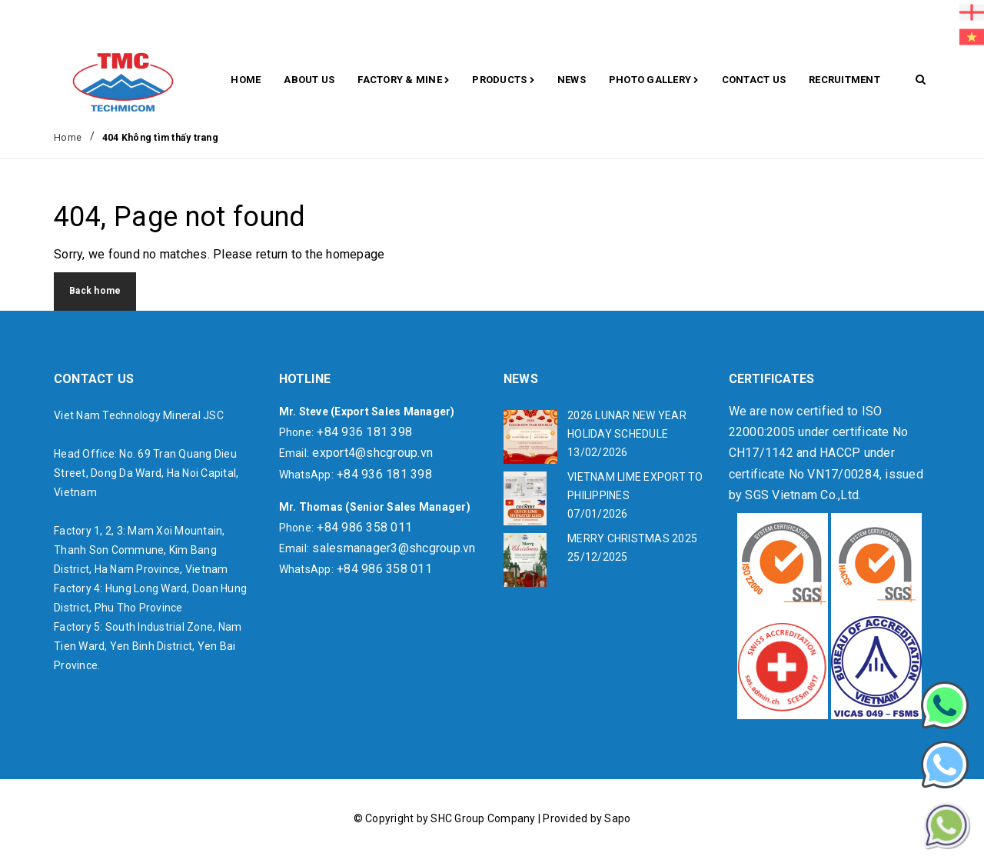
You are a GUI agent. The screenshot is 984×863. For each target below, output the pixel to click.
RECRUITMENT (844, 79)
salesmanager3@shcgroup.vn (393, 548)
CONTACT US (754, 79)
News (571, 79)
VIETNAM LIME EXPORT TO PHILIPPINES (635, 486)
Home (246, 79)
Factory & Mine (403, 81)
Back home (95, 290)
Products (503, 81)
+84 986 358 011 (364, 527)
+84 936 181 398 (364, 432)
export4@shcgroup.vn (372, 452)
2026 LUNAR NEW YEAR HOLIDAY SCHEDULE (626, 424)
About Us (309, 79)
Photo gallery (654, 81)
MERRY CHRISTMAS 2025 (632, 538)
